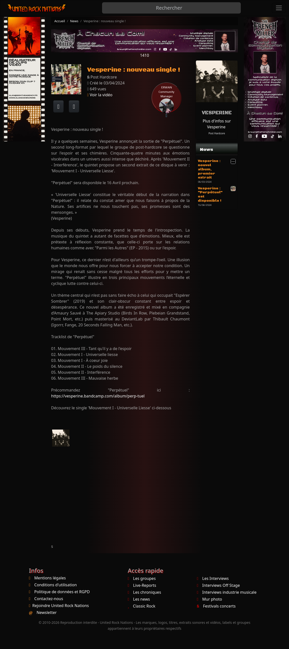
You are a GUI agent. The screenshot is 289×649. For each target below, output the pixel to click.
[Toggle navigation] (279, 8)
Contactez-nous (48, 598)
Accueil (59, 21)
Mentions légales (50, 578)
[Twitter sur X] (74, 106)
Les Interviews (213, 578)
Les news (139, 599)
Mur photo (209, 599)
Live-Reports (142, 585)
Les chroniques (144, 592)
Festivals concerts (216, 606)
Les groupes (142, 578)
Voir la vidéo (99, 95)
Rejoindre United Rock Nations (60, 605)
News (74, 21)
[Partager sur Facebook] (58, 106)
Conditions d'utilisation (55, 585)
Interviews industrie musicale (226, 592)
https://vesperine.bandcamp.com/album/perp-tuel (97, 396)
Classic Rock (141, 606)
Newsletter (47, 612)
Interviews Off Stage (218, 585)
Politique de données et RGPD (62, 591)
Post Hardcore (216, 133)
